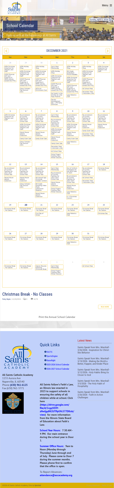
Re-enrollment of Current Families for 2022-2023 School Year (25, 118)
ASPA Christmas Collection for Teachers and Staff (9, 68)
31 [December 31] (88, 233)
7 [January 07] (88, 262)
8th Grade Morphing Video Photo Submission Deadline (41, 187)
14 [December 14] (41, 164)
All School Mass (87, 89)
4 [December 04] (103, 62)
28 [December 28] (41, 233)
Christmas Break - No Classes (103, 169)
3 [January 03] (25, 262)
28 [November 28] (10, 62)
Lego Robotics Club (71, 95)
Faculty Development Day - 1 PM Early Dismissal (56, 102)
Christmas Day (103, 213)
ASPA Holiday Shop (24, 67)
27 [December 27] (26, 233)
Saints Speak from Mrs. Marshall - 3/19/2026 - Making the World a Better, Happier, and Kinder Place (95, 361)
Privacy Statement (93, 485)
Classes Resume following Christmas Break (41, 267)
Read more (105, 307)
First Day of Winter (39, 214)
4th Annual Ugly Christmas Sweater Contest (41, 179)
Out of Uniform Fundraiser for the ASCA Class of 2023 (72, 170)
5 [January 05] (56, 262)
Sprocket (38, 485)
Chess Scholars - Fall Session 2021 (25, 90)
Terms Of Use (107, 485)
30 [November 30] (41, 62)
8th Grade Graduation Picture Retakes (72, 72)
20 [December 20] (26, 205)
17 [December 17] (88, 164)
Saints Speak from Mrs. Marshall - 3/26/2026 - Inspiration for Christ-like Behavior (95, 350)
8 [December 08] (56, 111)
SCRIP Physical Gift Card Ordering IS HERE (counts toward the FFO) (10, 77)
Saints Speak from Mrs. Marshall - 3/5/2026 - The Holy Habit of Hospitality (95, 383)
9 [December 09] (72, 111)
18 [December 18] (104, 164)
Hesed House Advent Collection (24, 133)
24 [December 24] (88, 205)
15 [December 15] (57, 164)
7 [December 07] (41, 111)
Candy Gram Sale (25, 139)
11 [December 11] (104, 111)
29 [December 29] (57, 233)
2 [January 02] (10, 262)
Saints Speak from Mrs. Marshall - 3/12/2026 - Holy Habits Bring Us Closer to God (95, 372)
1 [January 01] (103, 233)
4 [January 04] (41, 262)
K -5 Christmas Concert (72, 197)
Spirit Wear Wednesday (55, 67)
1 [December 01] (56, 62)
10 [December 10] (88, 111)
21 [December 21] (41, 205)
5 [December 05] (10, 111)
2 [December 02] (72, 62)
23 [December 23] (73, 205)
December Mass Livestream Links (88, 92)
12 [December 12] (10, 164)
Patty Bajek (6, 299)
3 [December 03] (88, 62)
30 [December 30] (73, 233)
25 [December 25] (104, 205)
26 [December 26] (10, 233)
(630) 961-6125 (19, 385)
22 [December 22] (57, 205)
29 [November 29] (26, 62)
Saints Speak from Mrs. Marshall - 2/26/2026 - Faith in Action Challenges (95, 395)
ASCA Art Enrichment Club (41, 89)
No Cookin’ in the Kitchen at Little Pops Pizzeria (57, 94)
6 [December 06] (25, 111)
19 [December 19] (10, 205)
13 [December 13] (26, 164)
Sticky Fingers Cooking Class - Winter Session (56, 156)
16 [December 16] (73, 164)
